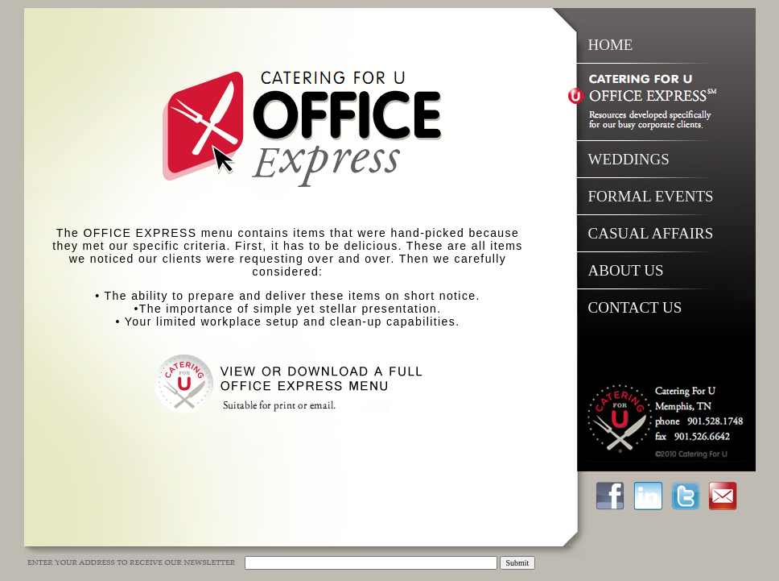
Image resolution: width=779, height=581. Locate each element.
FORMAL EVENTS (651, 196)
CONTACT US (635, 307)
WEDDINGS (629, 159)
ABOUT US (626, 270)
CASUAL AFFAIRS (651, 233)
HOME (610, 44)
